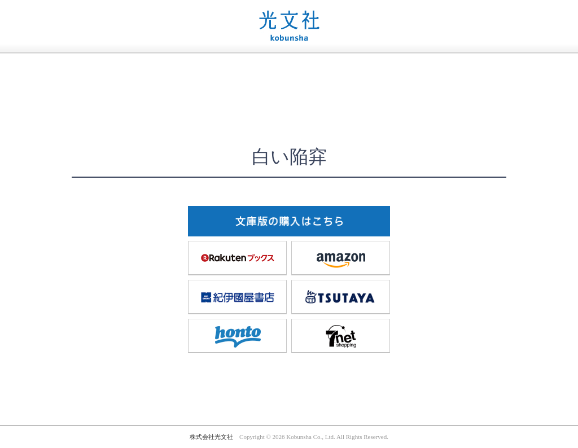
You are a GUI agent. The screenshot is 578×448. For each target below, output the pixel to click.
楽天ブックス (237, 257)
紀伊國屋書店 (237, 296)
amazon (341, 257)
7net (341, 335)
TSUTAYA (341, 296)
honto (237, 335)
